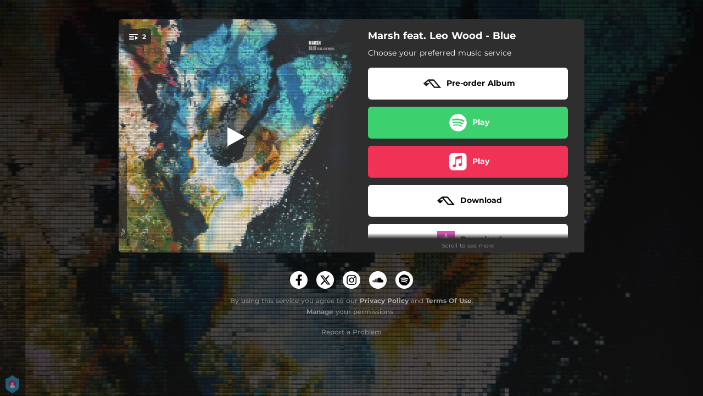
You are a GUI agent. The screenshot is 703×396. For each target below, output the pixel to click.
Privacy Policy (384, 300)
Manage (319, 311)
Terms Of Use (449, 300)
